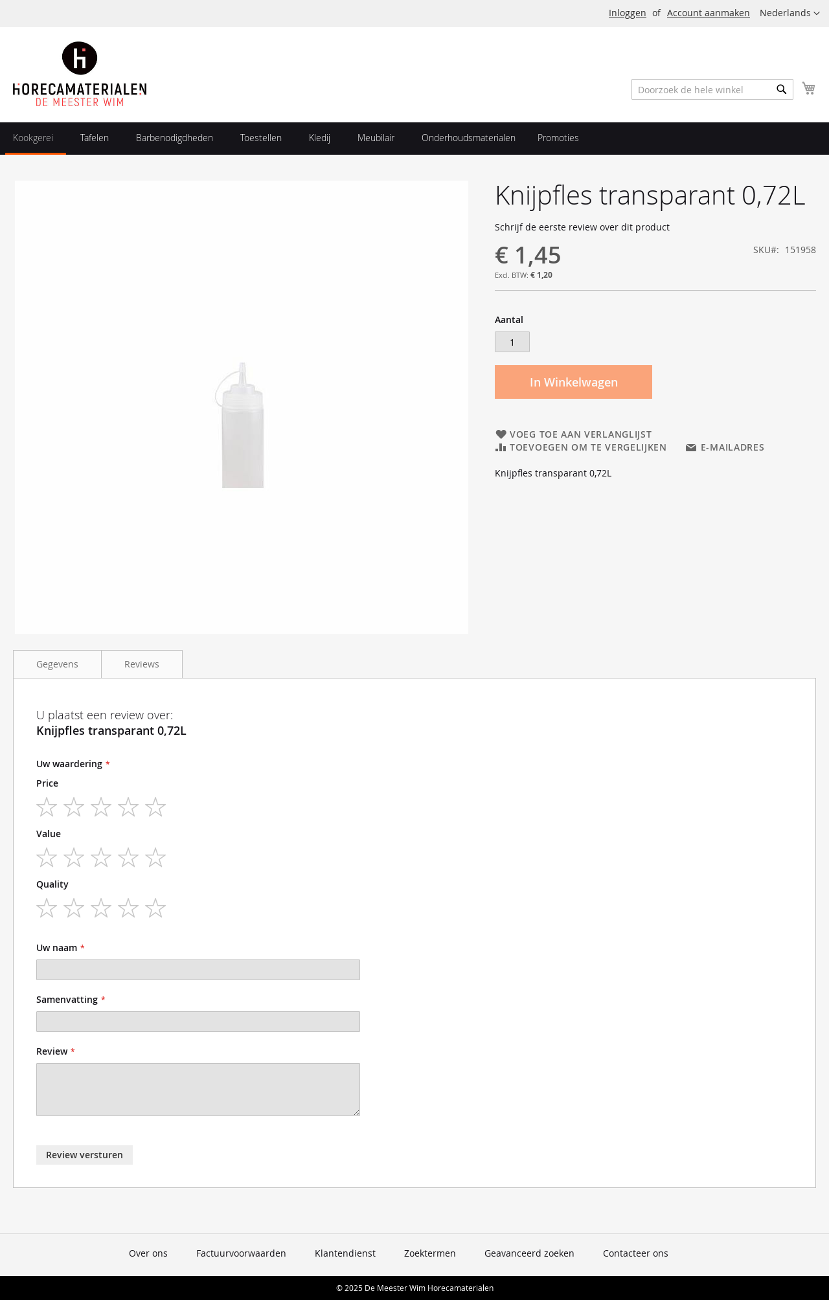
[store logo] (79, 73)
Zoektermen (430, 1253)
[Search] (782, 89)
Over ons (148, 1253)
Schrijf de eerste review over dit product (582, 227)
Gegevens (57, 664)
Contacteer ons (635, 1253)
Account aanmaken (708, 12)
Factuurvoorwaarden (241, 1253)
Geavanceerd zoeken (529, 1253)
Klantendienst (345, 1253)
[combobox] (712, 89)
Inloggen (627, 12)
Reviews (141, 664)
